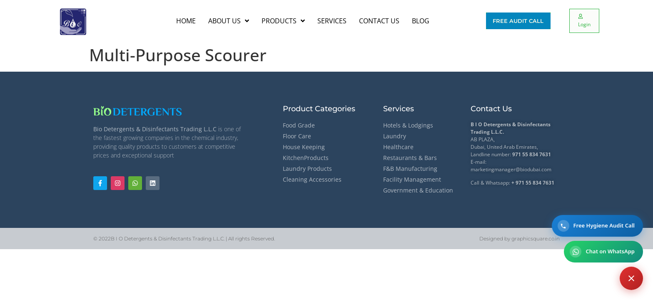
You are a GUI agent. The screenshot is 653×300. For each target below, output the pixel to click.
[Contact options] (631, 278)
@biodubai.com (533, 169)
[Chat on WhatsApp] (603, 251)
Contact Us (491, 108)
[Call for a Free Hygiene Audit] (597, 226)
